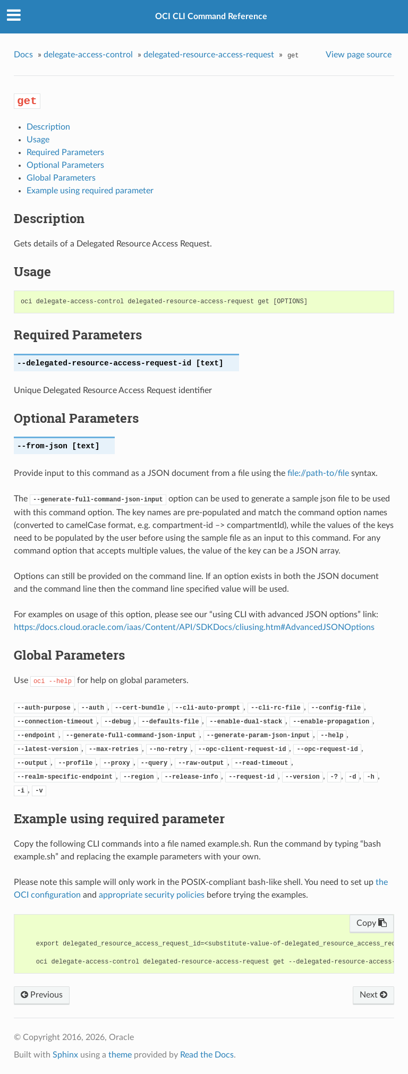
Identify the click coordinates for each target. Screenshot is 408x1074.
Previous (42, 995)
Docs (23, 54)
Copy (371, 923)
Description (48, 127)
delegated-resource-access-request (208, 54)
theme (120, 1055)
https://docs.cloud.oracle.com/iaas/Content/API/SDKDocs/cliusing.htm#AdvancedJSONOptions (194, 627)
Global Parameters (61, 178)
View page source (359, 54)
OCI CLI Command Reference (211, 16)
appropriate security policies (152, 895)
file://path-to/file (318, 473)
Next (373, 995)
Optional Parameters (65, 165)
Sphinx (65, 1055)
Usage (38, 139)
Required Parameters (65, 152)
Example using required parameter (90, 190)
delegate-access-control (88, 54)
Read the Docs (207, 1055)
